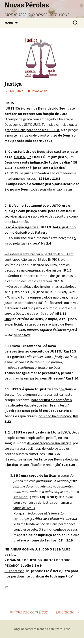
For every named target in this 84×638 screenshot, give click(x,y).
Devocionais (39, 91)
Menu (8, 22)
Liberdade (68, 612)
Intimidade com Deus (26, 612)
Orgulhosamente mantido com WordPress (42, 629)
